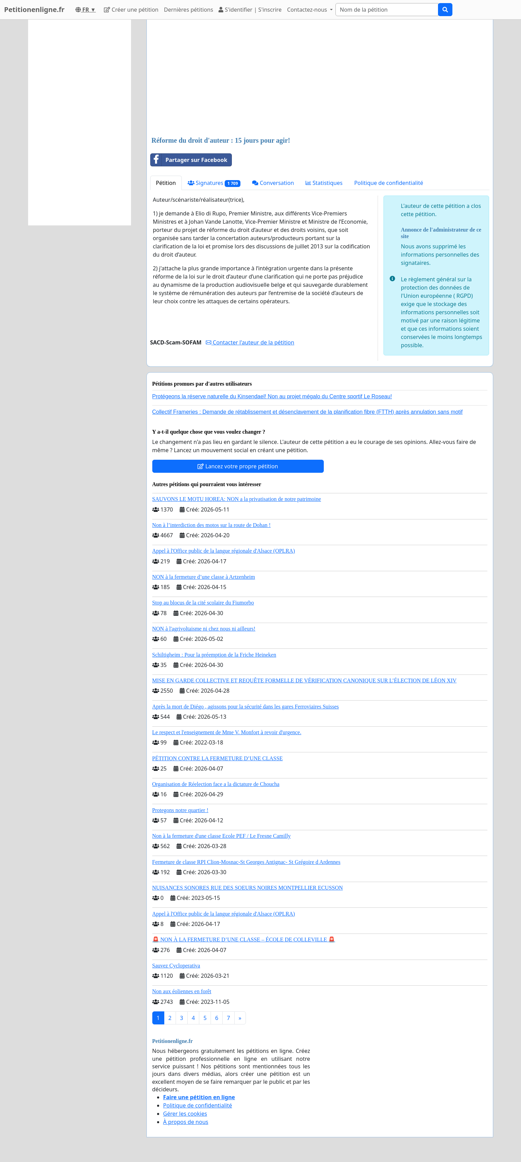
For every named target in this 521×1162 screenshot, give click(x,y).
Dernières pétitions (188, 9)
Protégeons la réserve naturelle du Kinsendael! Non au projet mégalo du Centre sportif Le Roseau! (272, 396)
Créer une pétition (131, 9)
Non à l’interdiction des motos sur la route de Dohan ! (211, 525)
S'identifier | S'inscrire (250, 9)
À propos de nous (186, 1122)
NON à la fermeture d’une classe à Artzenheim (203, 577)
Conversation (273, 183)
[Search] (386, 9)
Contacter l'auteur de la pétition (250, 342)
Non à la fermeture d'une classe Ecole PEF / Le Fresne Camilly (221, 836)
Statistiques (324, 183)
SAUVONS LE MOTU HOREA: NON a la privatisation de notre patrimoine (236, 499)
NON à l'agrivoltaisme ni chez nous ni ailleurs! (204, 629)
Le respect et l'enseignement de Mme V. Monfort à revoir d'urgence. (226, 732)
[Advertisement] (319, 79)
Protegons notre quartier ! (180, 810)
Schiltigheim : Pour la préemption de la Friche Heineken (214, 655)
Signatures (214, 183)
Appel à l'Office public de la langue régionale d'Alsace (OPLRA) (223, 551)
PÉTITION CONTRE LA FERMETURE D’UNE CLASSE (217, 758)
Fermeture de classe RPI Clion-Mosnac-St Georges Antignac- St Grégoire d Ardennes (246, 862)
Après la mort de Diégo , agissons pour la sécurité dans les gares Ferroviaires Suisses (245, 706)
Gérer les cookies (185, 1113)
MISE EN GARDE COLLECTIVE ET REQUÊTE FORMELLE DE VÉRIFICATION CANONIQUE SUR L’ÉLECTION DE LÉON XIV (304, 680)
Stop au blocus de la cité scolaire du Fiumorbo (203, 603)
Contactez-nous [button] (308, 9)
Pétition (166, 183)
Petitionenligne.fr (34, 9)
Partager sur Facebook (189, 160)
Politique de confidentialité (388, 183)
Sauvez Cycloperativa (176, 966)
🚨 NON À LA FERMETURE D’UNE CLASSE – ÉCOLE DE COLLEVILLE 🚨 (243, 939)
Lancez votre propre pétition (238, 466)
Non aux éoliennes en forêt (181, 991)
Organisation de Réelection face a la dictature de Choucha (216, 784)
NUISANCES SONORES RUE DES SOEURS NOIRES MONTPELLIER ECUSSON (247, 888)
